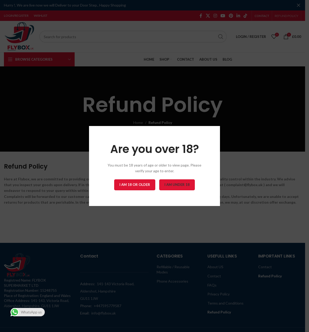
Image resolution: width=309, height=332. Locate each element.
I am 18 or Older (134, 184)
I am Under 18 (177, 184)
